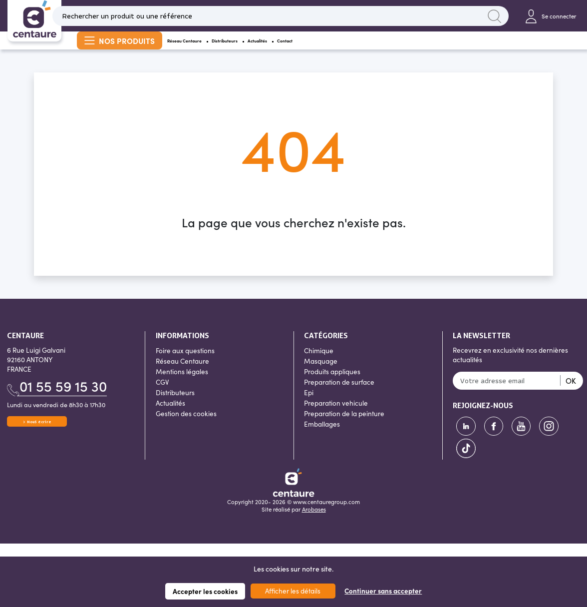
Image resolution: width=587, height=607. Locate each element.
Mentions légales (182, 384)
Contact (399, 48)
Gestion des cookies (186, 426)
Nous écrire (39, 439)
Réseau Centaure (205, 48)
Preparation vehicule (336, 416)
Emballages (322, 437)
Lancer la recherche (495, 18)
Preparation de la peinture (344, 426)
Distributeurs (282, 48)
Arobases (314, 522)
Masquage (320, 374)
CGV (162, 395)
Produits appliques (332, 384)
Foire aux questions (185, 363)
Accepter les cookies (205, 591)
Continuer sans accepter (383, 591)
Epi (308, 405)
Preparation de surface (339, 395)
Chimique (318, 363)
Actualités (345, 48)
